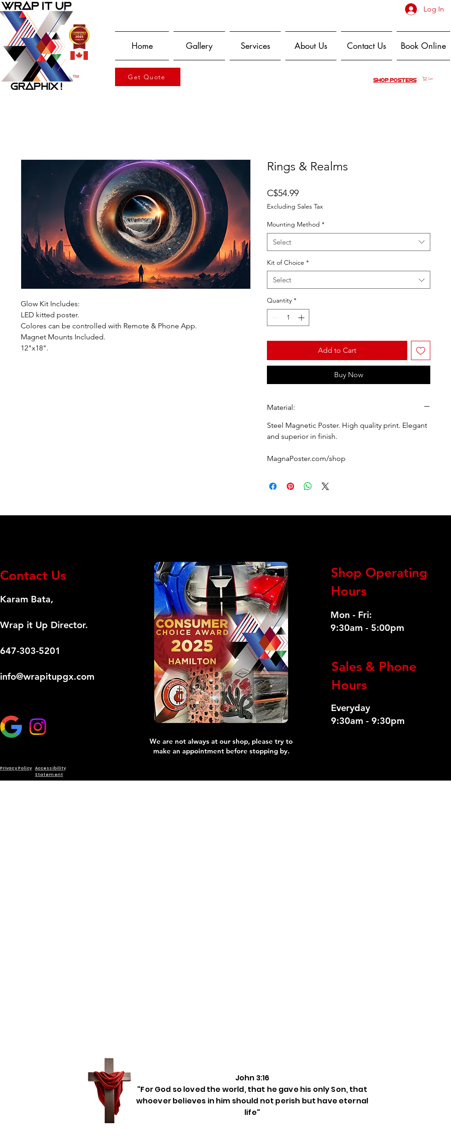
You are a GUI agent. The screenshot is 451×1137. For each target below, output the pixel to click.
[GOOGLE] (11, 727)
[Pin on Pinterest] (290, 486)
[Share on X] (325, 486)
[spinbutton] (288, 317)
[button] (436, 78)
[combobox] (348, 242)
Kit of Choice (288, 262)
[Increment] (302, 317)
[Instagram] (38, 727)
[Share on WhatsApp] (307, 486)
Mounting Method (295, 224)
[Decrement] (274, 317)
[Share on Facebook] (272, 486)
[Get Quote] (147, 77)
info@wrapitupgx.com (47, 676)
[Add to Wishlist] (420, 350)
